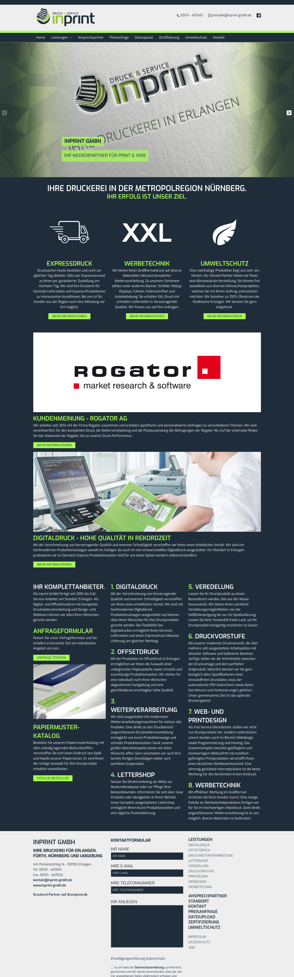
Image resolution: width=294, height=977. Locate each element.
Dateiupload (144, 37)
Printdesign (198, 876)
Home (40, 37)
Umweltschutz (196, 37)
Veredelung (198, 866)
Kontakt (219, 37)
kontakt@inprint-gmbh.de (230, 15)
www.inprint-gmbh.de (49, 885)
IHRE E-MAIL (147, 870)
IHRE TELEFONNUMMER (147, 887)
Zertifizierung (169, 37)
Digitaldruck (199, 845)
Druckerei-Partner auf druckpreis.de (60, 894)
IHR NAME (147, 853)
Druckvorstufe (201, 871)
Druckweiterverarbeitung (210, 855)
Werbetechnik (200, 887)
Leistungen (59, 37)
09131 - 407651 (190, 15)
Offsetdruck (199, 850)
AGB (191, 947)
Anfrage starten (51, 658)
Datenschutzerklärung (149, 967)
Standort (198, 901)
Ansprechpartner (91, 37)
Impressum (197, 937)
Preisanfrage (119, 37)
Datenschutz (199, 942)
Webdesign (197, 882)
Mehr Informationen (69, 316)
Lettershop (198, 861)
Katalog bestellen (53, 778)
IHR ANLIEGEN (147, 923)
